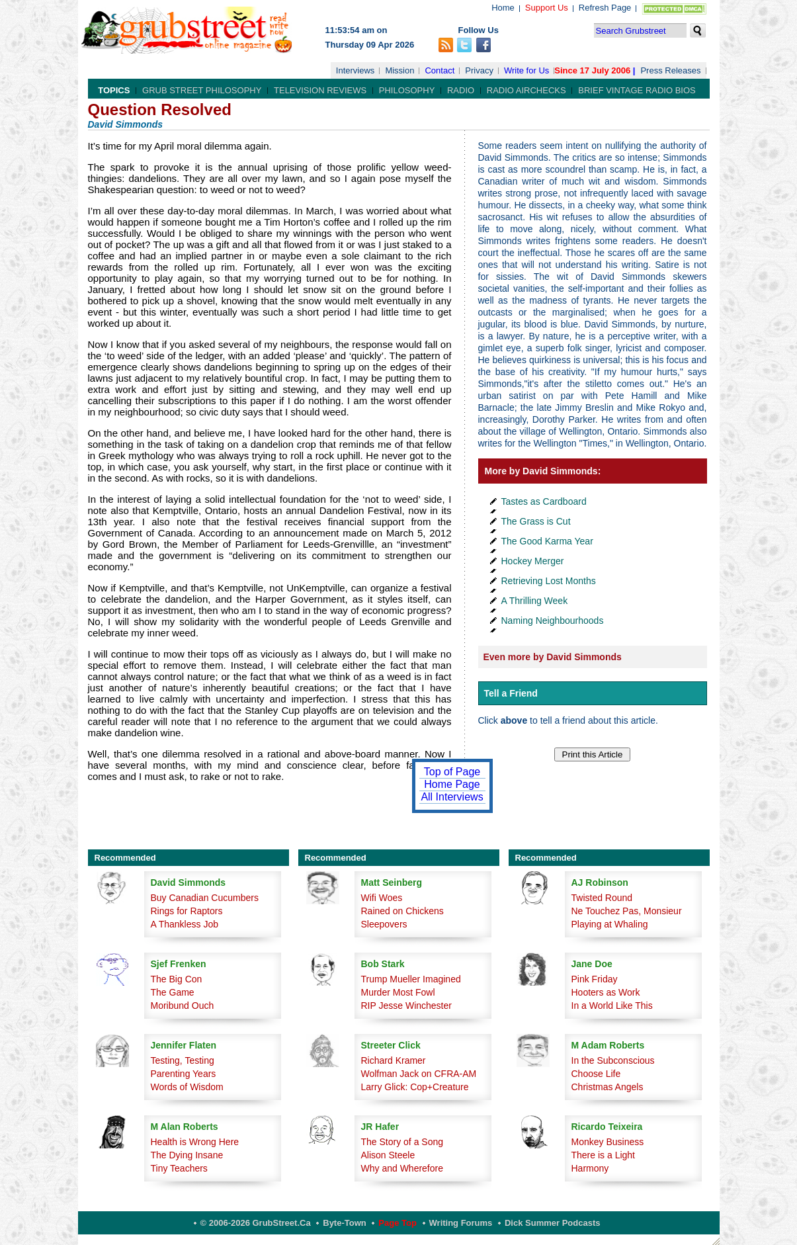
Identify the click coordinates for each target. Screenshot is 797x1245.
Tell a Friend (511, 693)
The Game (172, 992)
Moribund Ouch (182, 1005)
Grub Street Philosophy (201, 90)
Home (503, 8)
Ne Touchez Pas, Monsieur (626, 911)
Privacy (479, 70)
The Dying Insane (187, 1155)
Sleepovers (384, 924)
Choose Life (596, 1073)
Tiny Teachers (179, 1168)
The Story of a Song (402, 1142)
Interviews (355, 70)
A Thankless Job (184, 924)
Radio (460, 90)
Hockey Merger (532, 561)
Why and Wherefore (402, 1168)
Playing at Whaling (609, 924)
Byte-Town (344, 1223)
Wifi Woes (382, 897)
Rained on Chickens (402, 911)
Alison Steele (388, 1155)
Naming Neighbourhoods (552, 620)
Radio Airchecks (526, 90)
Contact (439, 70)
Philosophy (407, 90)
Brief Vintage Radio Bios (636, 90)
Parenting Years (183, 1073)
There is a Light (603, 1155)
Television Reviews (320, 90)
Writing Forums (461, 1223)
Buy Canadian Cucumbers (205, 897)
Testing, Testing (182, 1060)
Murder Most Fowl (398, 992)
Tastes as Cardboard (544, 501)
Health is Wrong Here (195, 1142)
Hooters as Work (605, 992)
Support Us (546, 8)
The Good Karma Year (547, 541)
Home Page (452, 784)
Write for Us (526, 70)
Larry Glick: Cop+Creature (415, 1087)
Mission (399, 70)
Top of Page (452, 771)
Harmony (590, 1168)
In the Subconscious (613, 1060)
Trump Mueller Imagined (411, 979)
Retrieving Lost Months (548, 581)
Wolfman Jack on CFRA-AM (419, 1073)
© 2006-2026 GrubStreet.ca (255, 1223)
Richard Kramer (393, 1060)
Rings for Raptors (187, 911)
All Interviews (452, 796)
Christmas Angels (607, 1087)
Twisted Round (602, 897)
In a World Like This (612, 1005)
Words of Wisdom (187, 1087)
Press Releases (670, 70)
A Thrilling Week (534, 600)
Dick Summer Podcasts (553, 1223)
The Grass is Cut (536, 521)
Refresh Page (605, 8)
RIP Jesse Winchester (406, 1005)
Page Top (397, 1223)
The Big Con (176, 979)
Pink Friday (594, 979)
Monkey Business (607, 1142)
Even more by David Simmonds (552, 657)
